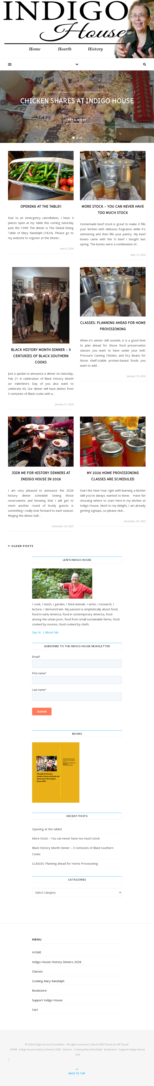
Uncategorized (99, 92)
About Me (52, 632)
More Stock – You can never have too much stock (66, 838)
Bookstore (39, 990)
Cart (35, 1010)
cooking (51, 92)
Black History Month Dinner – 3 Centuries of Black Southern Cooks (41, 356)
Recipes (82, 92)
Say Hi (37, 632)
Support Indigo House (47, 1000)
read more (77, 120)
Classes (37, 971)
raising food (67, 92)
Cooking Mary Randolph (48, 981)
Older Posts (20, 546)
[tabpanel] (77, 106)
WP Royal (122, 1044)
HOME (36, 952)
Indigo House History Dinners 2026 (56, 962)
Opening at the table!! (40, 206)
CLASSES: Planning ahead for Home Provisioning (65, 863)
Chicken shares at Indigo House (77, 101)
